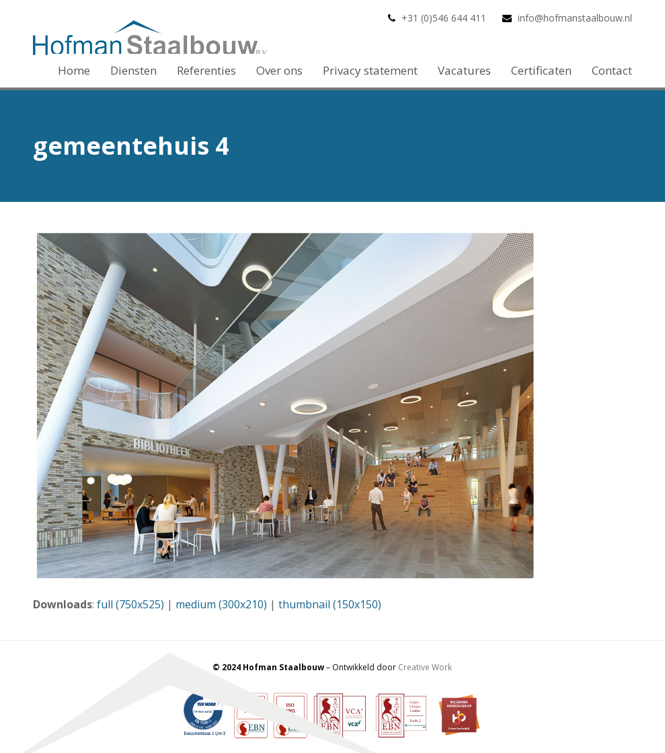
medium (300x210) (221, 604)
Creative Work (425, 667)
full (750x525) (130, 604)
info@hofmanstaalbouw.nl (575, 17)
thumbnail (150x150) (329, 604)
